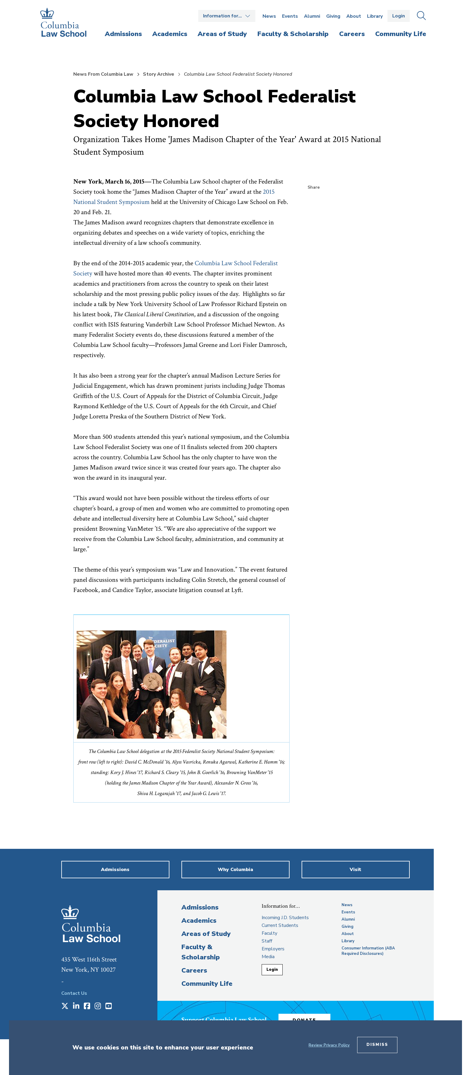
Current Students (280, 925)
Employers (273, 949)
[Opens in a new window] (64, 1006)
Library (375, 16)
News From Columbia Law (103, 74)
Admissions (199, 907)
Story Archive (158, 74)
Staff (267, 941)
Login (398, 16)
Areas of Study (206, 933)
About (353, 16)
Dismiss (377, 1044)
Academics (198, 920)
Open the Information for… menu (226, 16)
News (269, 16)
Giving (333, 16)
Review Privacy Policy (329, 1045)
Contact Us (74, 993)
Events (290, 16)
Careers (194, 970)
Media (268, 956)
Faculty (269, 933)
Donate (307, 1019)
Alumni (312, 16)
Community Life (206, 983)
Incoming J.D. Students (285, 917)
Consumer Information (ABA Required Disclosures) (368, 951)
